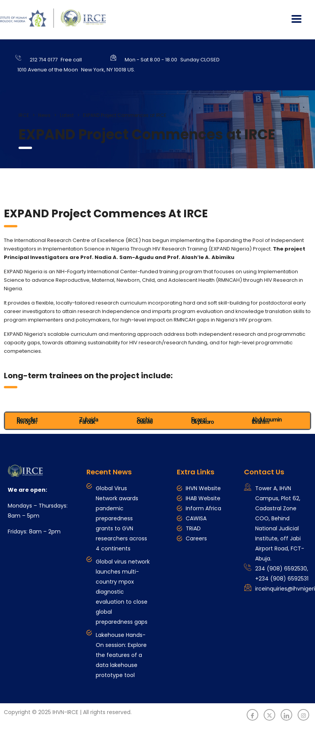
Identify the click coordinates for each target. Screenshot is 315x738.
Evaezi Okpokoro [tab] (202, 420)
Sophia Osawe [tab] (145, 420)
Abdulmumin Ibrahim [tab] (267, 420)
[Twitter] (269, 715)
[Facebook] (252, 715)
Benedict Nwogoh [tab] (27, 420)
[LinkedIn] (286, 715)
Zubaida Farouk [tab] (88, 420)
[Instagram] (303, 715)
